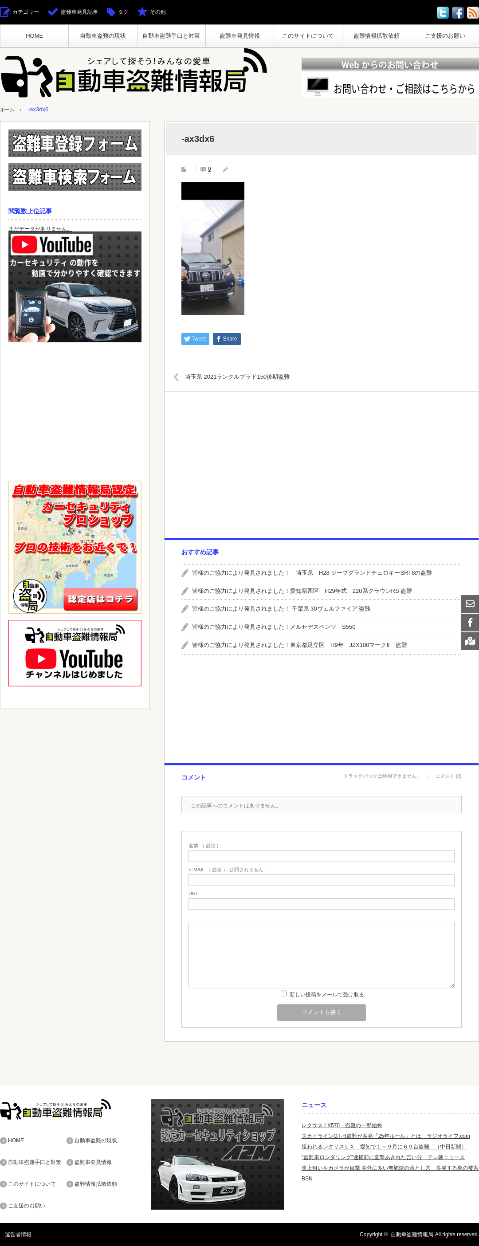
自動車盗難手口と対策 (171, 35)
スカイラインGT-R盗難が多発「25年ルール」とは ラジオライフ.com (386, 1136)
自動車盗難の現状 (103, 35)
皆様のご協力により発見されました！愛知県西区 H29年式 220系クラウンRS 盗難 (302, 591)
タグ (123, 12)
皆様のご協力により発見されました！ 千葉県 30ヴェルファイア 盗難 (281, 608)
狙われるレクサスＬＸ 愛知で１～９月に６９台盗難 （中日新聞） (384, 1147)
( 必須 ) (203, 845)
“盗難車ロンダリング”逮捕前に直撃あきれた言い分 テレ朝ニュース (383, 1157)
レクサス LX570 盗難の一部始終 (342, 1125)
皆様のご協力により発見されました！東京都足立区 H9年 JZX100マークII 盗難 (299, 645)
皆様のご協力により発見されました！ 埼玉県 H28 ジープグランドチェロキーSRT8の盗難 (312, 572)
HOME (34, 35)
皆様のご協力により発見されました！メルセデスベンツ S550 (273, 626)
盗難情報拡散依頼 (376, 35)
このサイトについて (308, 35)
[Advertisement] (321, 465)
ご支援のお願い (445, 35)
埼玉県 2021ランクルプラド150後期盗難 (243, 376)
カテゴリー (25, 12)
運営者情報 (13, 1234)
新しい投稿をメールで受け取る (327, 994)
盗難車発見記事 (79, 12)
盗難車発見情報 (240, 35)
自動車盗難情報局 (412, 1234)
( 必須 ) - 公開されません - (227, 869)
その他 (158, 12)
